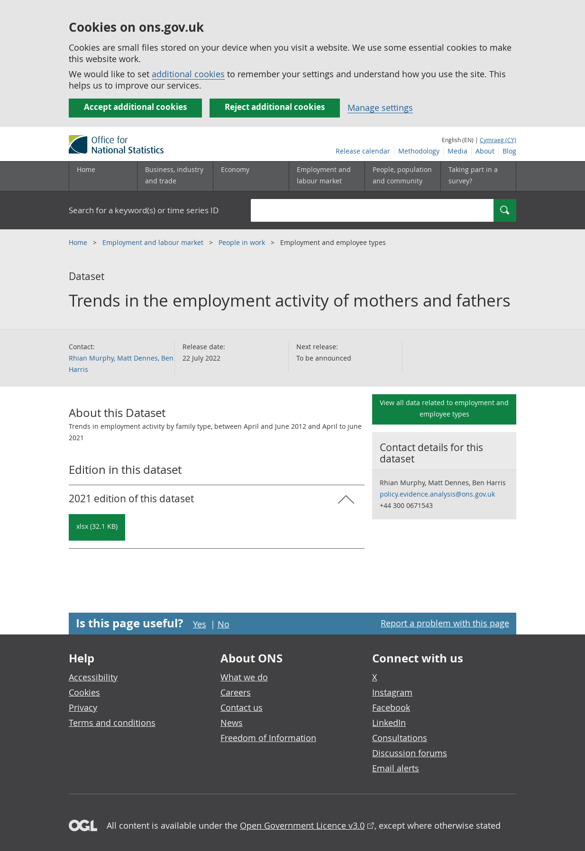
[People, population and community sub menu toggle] (402, 176)
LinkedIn (389, 722)
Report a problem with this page (445, 623)
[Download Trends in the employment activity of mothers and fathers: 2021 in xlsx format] (97, 527)
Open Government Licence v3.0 (302, 825)
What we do (244, 677)
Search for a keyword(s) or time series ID (144, 210)
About (484, 150)
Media (457, 150)
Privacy (83, 707)
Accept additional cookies (135, 106)
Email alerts (395, 768)
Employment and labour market (153, 242)
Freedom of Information (268, 737)
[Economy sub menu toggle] (251, 176)
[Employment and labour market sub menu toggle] (327, 176)
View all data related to (444, 408)
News (231, 722)
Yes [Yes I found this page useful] (199, 624)
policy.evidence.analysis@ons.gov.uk (437, 493)
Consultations (399, 737)
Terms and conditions (112, 722)
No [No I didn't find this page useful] (223, 624)
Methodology (418, 150)
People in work (243, 242)
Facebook (391, 707)
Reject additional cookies (275, 106)
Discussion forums (409, 753)
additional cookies (188, 74)
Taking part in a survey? (473, 175)
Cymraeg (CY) (498, 140)
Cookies (84, 692)
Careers (235, 692)
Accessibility (93, 677)
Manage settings (380, 107)
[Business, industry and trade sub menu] (175, 176)
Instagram (392, 692)
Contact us (241, 707)
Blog (509, 150)
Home (86, 169)
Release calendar (363, 150)
